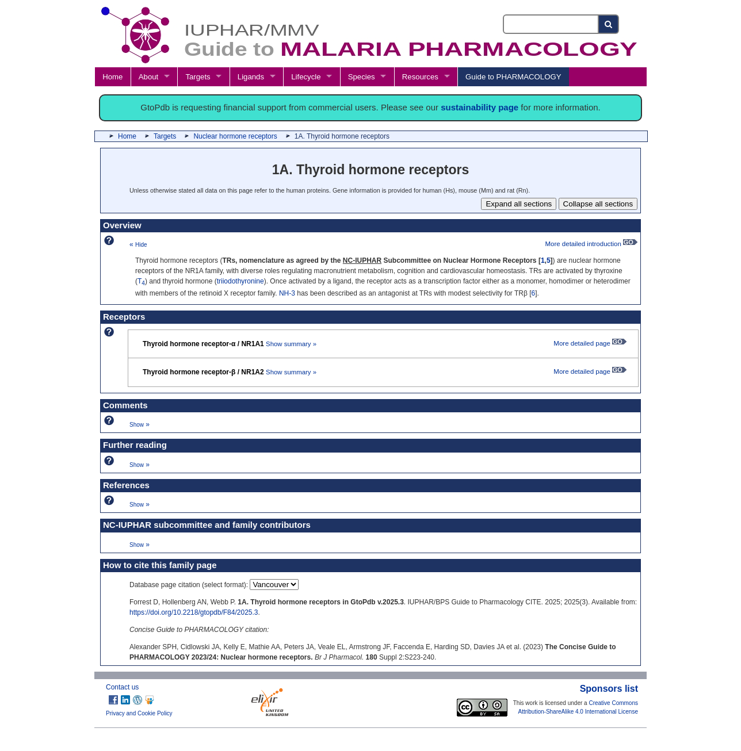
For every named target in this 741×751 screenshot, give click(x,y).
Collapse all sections (598, 204)
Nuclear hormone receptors (235, 136)
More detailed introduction (591, 243)
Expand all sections (519, 204)
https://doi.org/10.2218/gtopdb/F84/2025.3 (193, 612)
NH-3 (287, 293)
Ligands (251, 76)
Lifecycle (305, 76)
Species (361, 76)
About (148, 76)
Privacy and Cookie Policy (139, 713)
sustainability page (479, 107)
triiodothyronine (240, 281)
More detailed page (590, 343)
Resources (420, 76)
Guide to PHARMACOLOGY (513, 76)
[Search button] (609, 24)
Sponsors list (609, 688)
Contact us (122, 687)
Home (112, 76)
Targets (197, 76)
